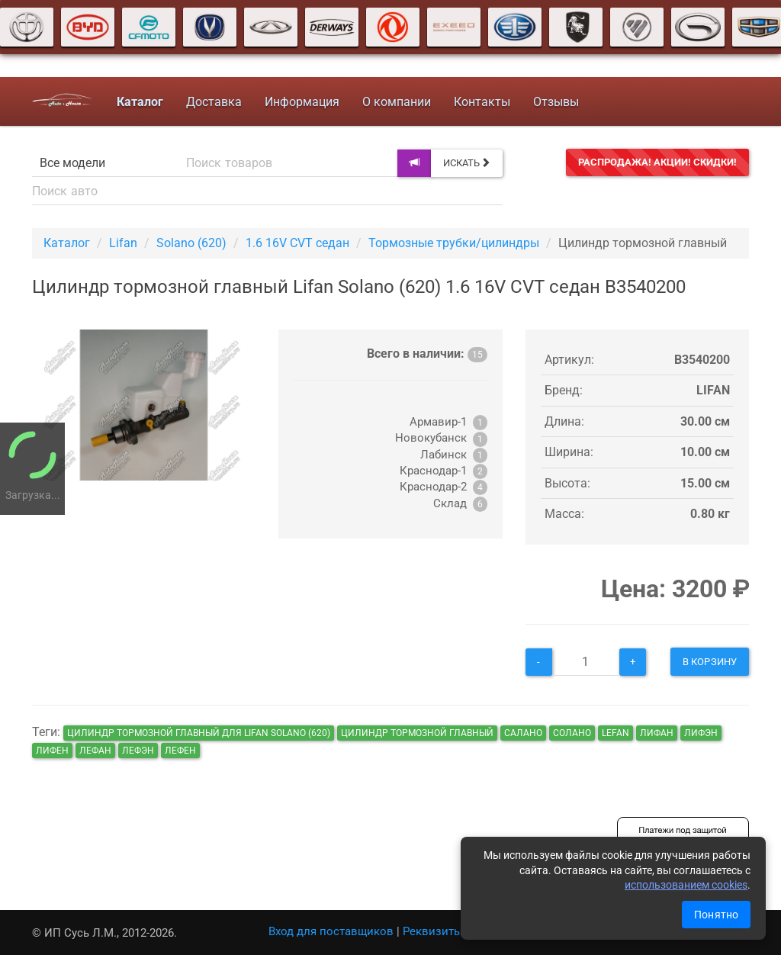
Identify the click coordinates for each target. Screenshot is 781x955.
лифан (656, 733)
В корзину (710, 661)
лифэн (701, 733)
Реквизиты (433, 931)
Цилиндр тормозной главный (417, 733)
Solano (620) (191, 243)
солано (572, 733)
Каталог (66, 243)
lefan (615, 733)
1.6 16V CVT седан (297, 243)
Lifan (123, 243)
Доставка (214, 102)
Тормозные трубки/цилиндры (453, 243)
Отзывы (556, 102)
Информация (302, 102)
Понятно (716, 914)
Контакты (482, 102)
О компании (396, 102)
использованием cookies (686, 885)
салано (523, 733)
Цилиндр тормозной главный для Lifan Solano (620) (198, 733)
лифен (52, 750)
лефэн (138, 750)
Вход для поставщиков (331, 931)
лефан (95, 750)
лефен (180, 750)
